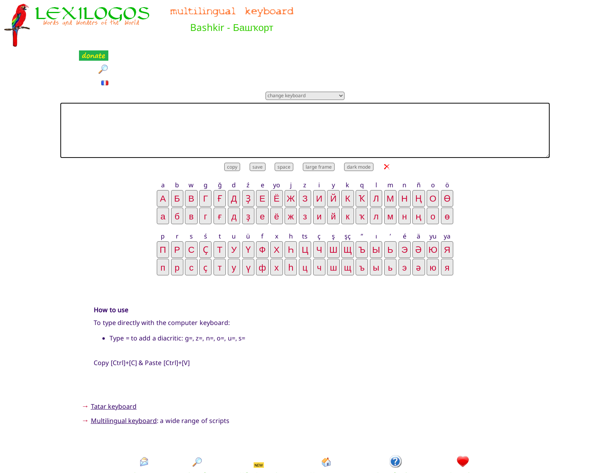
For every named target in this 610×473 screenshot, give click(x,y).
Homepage (326, 436)
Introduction (396, 436)
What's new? (259, 436)
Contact (144, 436)
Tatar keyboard (114, 366)
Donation (463, 436)
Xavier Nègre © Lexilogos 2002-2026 (305, 453)
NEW (258, 425)
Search (197, 436)
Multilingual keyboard (124, 381)
